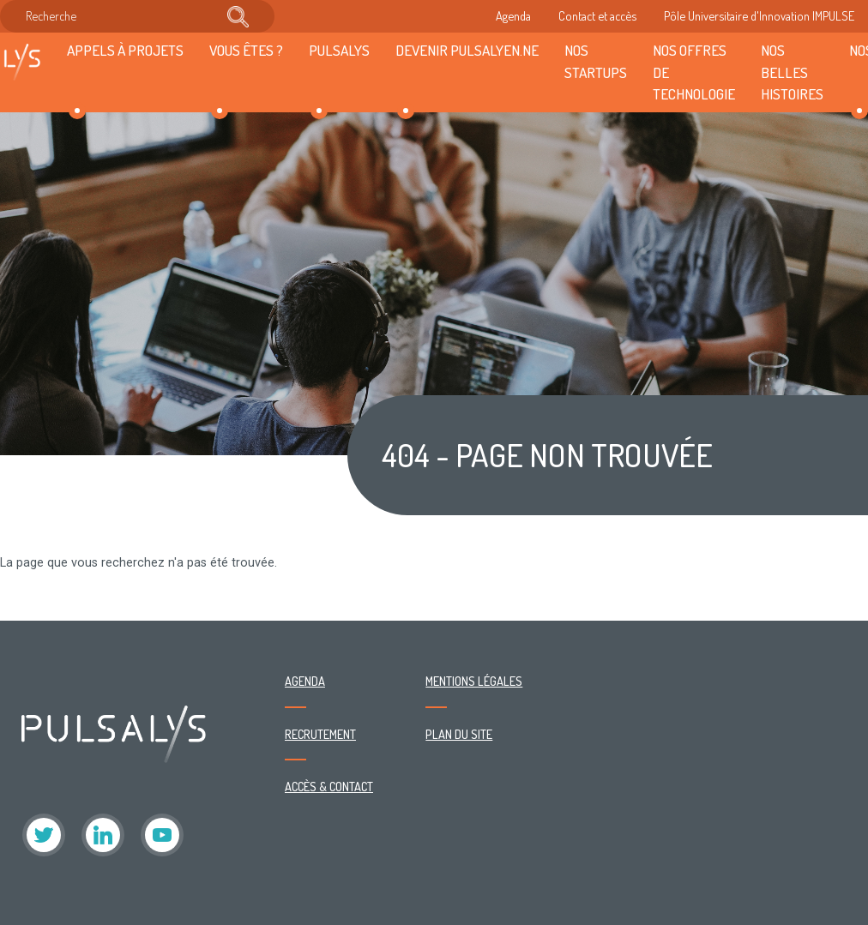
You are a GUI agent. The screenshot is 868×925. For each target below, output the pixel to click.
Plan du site (458, 734)
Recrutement (320, 734)
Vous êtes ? (246, 49)
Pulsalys (339, 49)
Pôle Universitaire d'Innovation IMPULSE (759, 15)
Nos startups (595, 60)
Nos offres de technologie (694, 72)
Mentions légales (473, 680)
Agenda (513, 15)
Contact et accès (597, 15)
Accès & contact (329, 786)
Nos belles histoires (792, 72)
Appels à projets (125, 49)
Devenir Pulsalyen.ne (467, 49)
